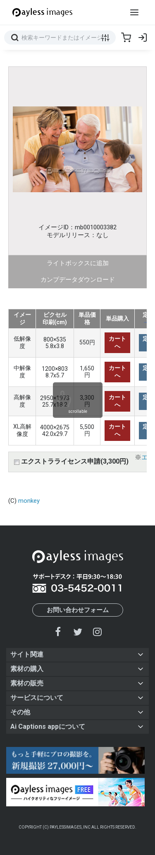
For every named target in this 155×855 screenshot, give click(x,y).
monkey (29, 500)
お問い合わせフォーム (78, 610)
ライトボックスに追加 (78, 263)
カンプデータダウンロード (78, 279)
